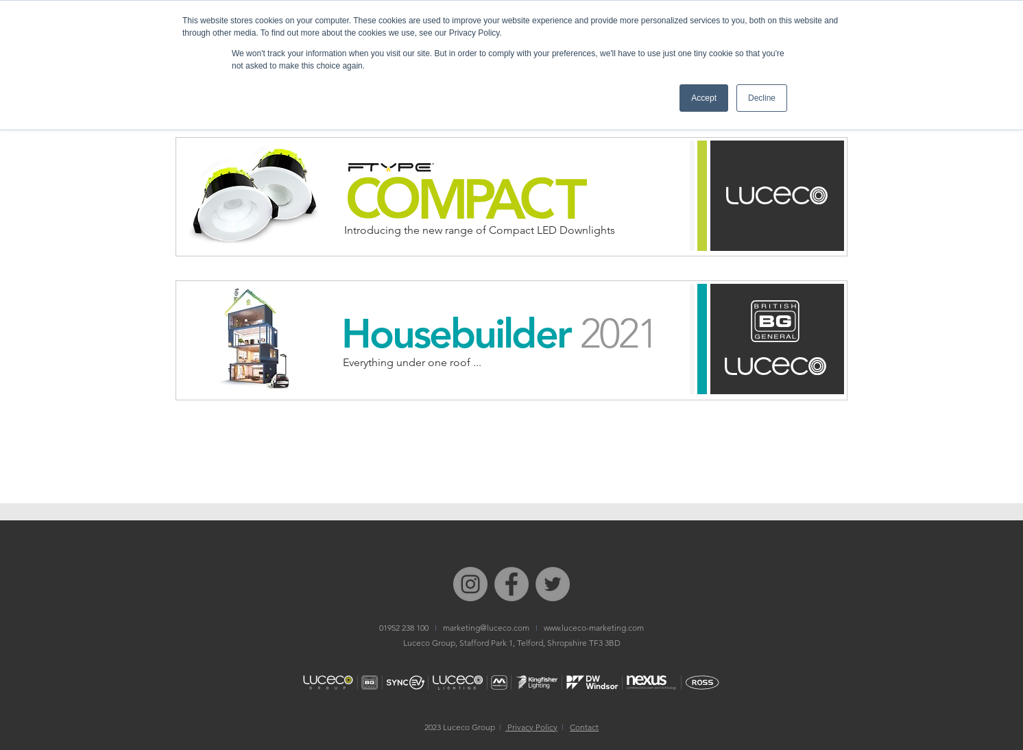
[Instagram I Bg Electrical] (470, 584)
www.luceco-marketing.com (594, 627)
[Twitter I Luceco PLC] (552, 584)
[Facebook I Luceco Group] (511, 584)
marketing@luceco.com (486, 627)
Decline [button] (761, 98)
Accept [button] (704, 98)
